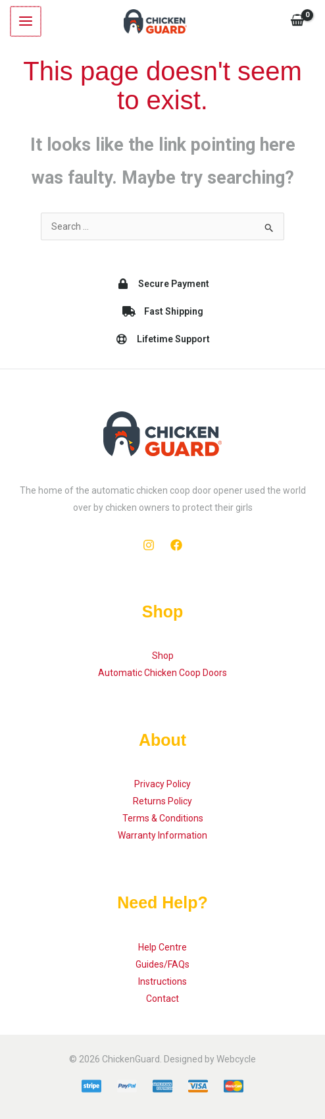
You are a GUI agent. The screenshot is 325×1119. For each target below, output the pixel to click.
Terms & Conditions (162, 818)
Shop (163, 655)
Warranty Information (162, 835)
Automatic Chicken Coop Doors (162, 672)
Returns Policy (162, 801)
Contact (162, 998)
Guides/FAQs (162, 964)
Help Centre (162, 947)
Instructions (162, 981)
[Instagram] (149, 545)
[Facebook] (176, 545)
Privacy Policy (162, 784)
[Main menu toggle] (25, 21)
